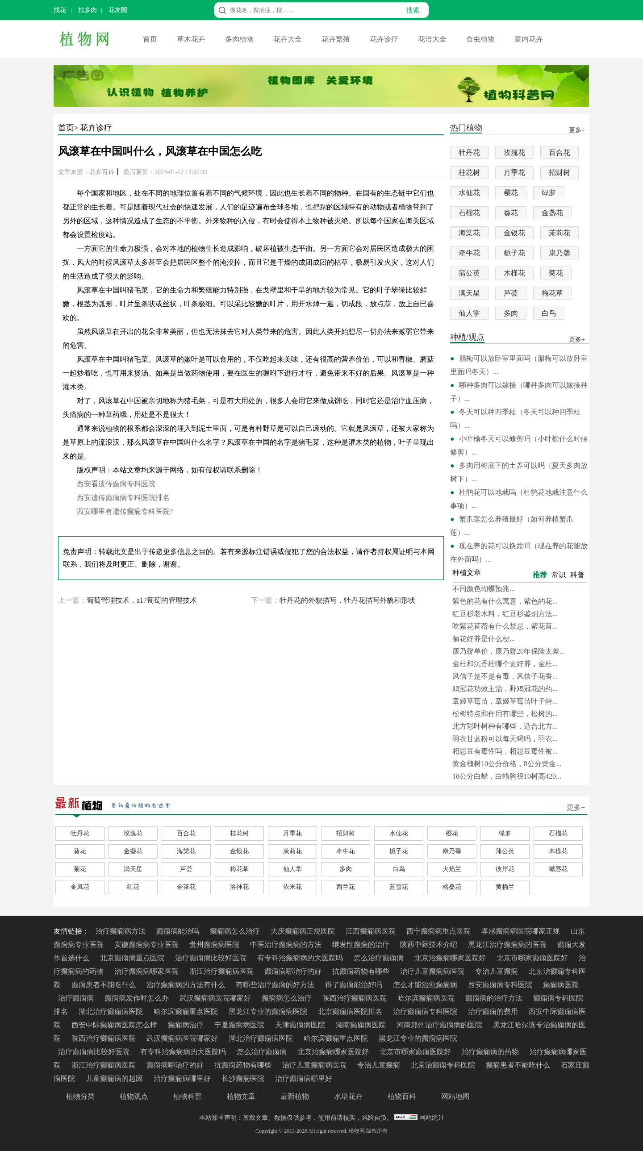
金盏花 (552, 213)
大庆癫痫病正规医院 (304, 931)
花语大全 (433, 39)
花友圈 (118, 10)
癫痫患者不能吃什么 (104, 984)
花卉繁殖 (337, 39)
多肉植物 (240, 39)
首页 (151, 39)
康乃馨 (559, 253)
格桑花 (452, 887)
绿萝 (549, 192)
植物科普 (187, 1096)
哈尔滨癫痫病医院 (426, 998)
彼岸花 (505, 869)
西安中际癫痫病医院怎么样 (115, 1025)
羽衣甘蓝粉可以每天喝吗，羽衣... (505, 738)
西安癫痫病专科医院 (501, 984)
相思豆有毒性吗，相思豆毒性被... (505, 751)
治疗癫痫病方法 (121, 931)
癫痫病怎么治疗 (236, 931)
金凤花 (80, 887)
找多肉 (87, 10)
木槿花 (514, 273)
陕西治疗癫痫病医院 (355, 998)
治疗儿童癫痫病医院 (433, 971)
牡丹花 (469, 152)
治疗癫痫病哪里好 (183, 1078)
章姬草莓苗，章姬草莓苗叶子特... (505, 701)
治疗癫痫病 (77, 998)
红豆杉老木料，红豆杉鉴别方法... (505, 613)
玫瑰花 (514, 152)
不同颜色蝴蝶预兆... (483, 588)
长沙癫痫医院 (243, 1078)
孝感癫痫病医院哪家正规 (521, 931)
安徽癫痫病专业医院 (147, 944)
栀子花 (514, 253)
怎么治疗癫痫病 (379, 958)
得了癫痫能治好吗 (354, 984)
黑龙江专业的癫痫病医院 (269, 1011)
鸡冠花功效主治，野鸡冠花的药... (505, 688)
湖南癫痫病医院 (362, 1025)
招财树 (559, 172)
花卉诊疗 (385, 39)
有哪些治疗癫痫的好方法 (276, 984)
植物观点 (134, 1096)
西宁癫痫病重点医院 (439, 931)
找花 (60, 10)
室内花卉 (528, 39)
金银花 (514, 233)
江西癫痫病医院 (371, 931)
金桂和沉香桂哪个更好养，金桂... (505, 663)
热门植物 (466, 128)
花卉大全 (288, 39)
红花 (133, 887)
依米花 (292, 887)
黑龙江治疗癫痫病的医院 (508, 944)
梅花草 (552, 293)
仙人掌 (469, 313)
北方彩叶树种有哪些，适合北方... (505, 726)
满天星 (469, 293)
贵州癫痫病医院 (215, 944)
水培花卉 (348, 1096)
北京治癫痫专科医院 (444, 1065)
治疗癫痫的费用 (494, 1011)
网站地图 (455, 1096)
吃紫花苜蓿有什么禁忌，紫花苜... (505, 626)
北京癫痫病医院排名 (351, 1011)
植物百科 (402, 1096)
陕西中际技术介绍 (429, 944)
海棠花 (469, 233)
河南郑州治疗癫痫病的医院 (440, 1025)
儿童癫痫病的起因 (115, 1078)
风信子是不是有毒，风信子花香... (505, 676)
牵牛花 (469, 253)
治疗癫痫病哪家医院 (147, 971)
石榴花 (469, 213)
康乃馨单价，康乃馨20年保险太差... (508, 651)
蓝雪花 (398, 887)
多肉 (511, 313)
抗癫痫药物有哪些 (361, 971)
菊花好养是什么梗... (483, 638)
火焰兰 (452, 869)
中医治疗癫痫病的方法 (286, 944)
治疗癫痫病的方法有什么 (186, 984)
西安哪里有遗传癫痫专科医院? (125, 511)
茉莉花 (559, 233)
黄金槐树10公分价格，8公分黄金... (506, 763)
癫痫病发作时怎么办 (137, 998)
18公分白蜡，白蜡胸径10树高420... (506, 776)
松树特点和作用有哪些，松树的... (505, 713)
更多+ (576, 807)
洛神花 (239, 887)
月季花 (514, 172)
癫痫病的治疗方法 (494, 998)
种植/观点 (467, 338)
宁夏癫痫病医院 (240, 1025)
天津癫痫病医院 (301, 1025)
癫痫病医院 (561, 984)
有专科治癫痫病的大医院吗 (301, 958)
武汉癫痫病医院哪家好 (216, 998)
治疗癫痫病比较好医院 (211, 958)
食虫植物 (481, 39)
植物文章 (241, 1096)
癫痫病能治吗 (178, 931)
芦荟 (511, 293)
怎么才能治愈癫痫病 (426, 984)
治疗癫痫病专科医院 (426, 1011)
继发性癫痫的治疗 (361, 944)
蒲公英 (469, 273)
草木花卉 (192, 39)
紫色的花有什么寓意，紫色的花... (505, 601)
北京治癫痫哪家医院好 (451, 958)
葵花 (511, 213)
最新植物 (294, 1096)
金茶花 (186, 887)
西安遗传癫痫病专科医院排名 (123, 497)
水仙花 (469, 192)
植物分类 (80, 1096)
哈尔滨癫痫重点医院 (187, 1011)
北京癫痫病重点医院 (133, 958)
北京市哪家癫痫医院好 (533, 958)
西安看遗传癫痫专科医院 (116, 484)
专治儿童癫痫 (497, 971)
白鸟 (549, 313)
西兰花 (345, 887)
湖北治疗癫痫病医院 (112, 1011)
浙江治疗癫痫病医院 (222, 971)
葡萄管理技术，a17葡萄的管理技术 (142, 600)
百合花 (559, 152)
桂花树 (469, 172)
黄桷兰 (505, 887)
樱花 (511, 192)
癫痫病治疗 (186, 1025)
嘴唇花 (558, 869)
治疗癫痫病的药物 (491, 1051)
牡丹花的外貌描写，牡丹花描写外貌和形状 (347, 600)
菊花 (556, 273)
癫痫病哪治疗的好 (293, 971)
